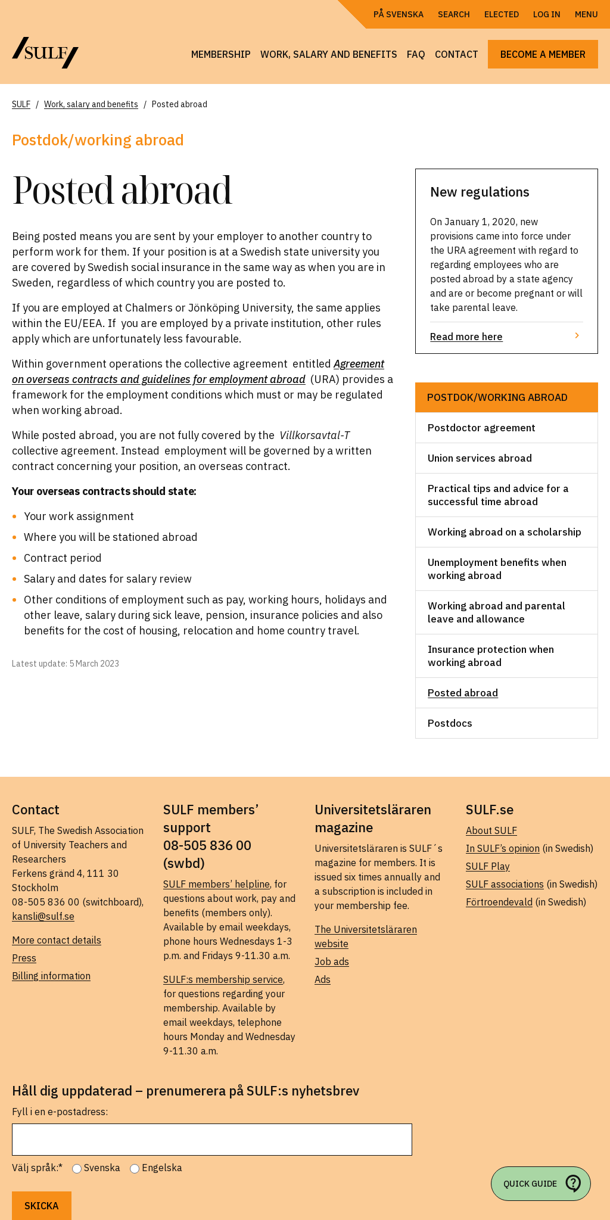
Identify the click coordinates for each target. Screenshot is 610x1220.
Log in (547, 14)
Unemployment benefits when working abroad (497, 569)
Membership (221, 54)
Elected (501, 14)
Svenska (102, 1168)
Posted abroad (463, 692)
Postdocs (450, 723)
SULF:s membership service (223, 979)
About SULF (491, 830)
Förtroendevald (499, 902)
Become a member (543, 54)
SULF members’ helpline (216, 884)
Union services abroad (480, 458)
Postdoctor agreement (482, 427)
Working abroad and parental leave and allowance (496, 612)
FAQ (416, 54)
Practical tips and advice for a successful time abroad (498, 495)
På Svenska (399, 14)
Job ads (332, 961)
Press (24, 958)
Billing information (51, 976)
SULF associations (505, 884)
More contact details (56, 940)
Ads (323, 979)
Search (454, 14)
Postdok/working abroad (497, 397)
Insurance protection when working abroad (491, 656)
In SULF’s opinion (503, 848)
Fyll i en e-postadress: (60, 1112)
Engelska (162, 1168)
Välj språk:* (37, 1168)
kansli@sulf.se (43, 916)
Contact (456, 54)
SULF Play (488, 866)
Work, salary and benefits (328, 54)
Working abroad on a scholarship (504, 532)
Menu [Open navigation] (586, 14)
